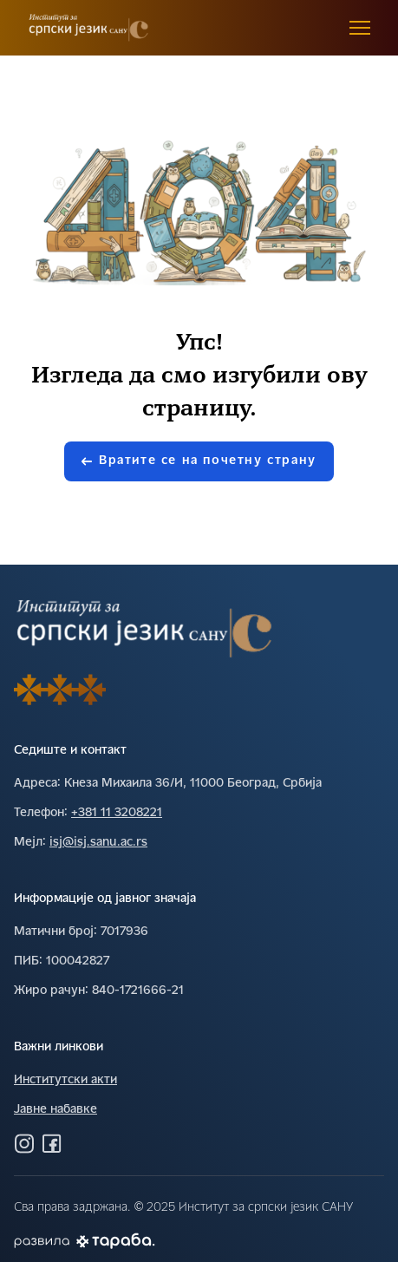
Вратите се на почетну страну (199, 461)
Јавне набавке (55, 1109)
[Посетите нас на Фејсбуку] (52, 1143)
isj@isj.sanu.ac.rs (98, 842)
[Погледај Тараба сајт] (115, 1241)
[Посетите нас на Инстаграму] (24, 1143)
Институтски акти (65, 1080)
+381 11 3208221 (116, 813)
